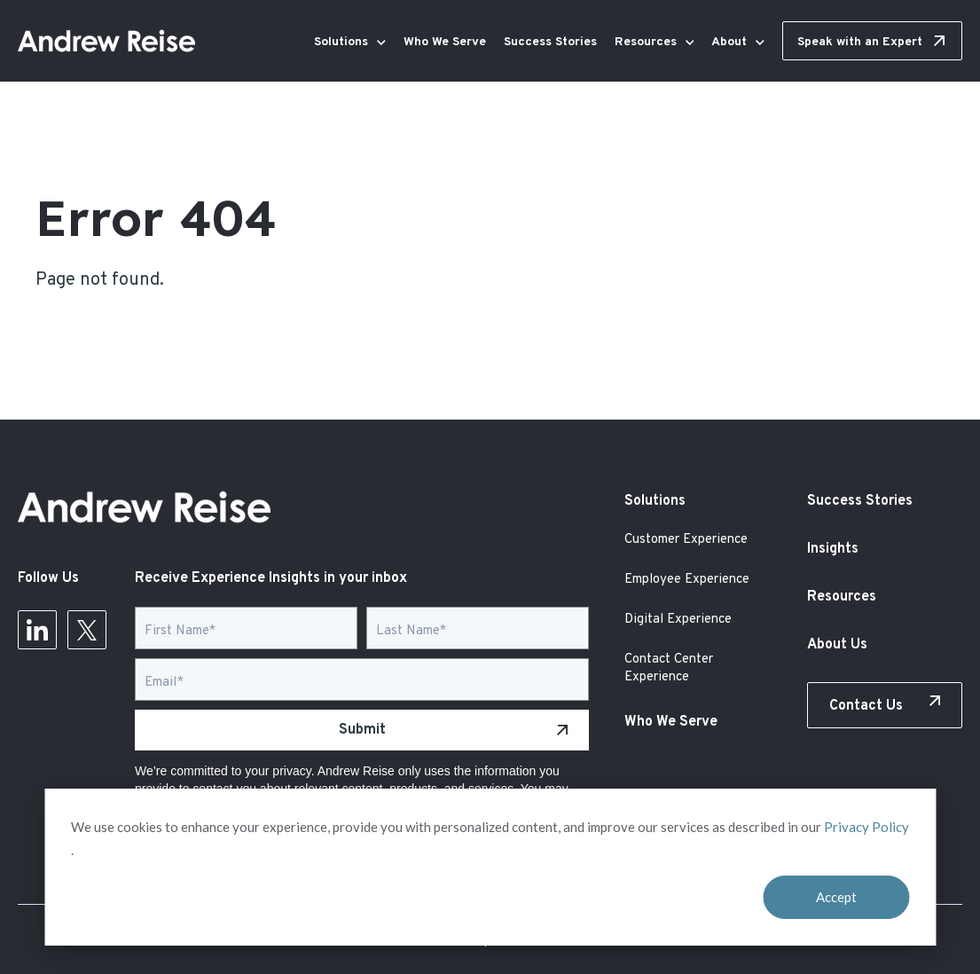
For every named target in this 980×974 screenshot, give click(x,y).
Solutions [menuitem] (655, 501)
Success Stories (550, 42)
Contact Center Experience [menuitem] (668, 668)
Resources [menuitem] (841, 597)
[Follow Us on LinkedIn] (37, 635)
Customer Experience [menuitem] (686, 539)
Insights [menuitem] (832, 549)
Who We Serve (445, 42)
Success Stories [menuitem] (860, 501)
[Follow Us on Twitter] (86, 635)
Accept (836, 897)
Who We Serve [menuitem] (670, 722)
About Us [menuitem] (837, 645)
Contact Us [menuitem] (866, 706)
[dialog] (490, 867)
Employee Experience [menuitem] (686, 579)
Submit (362, 730)
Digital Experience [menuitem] (678, 619)
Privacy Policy (866, 827)
